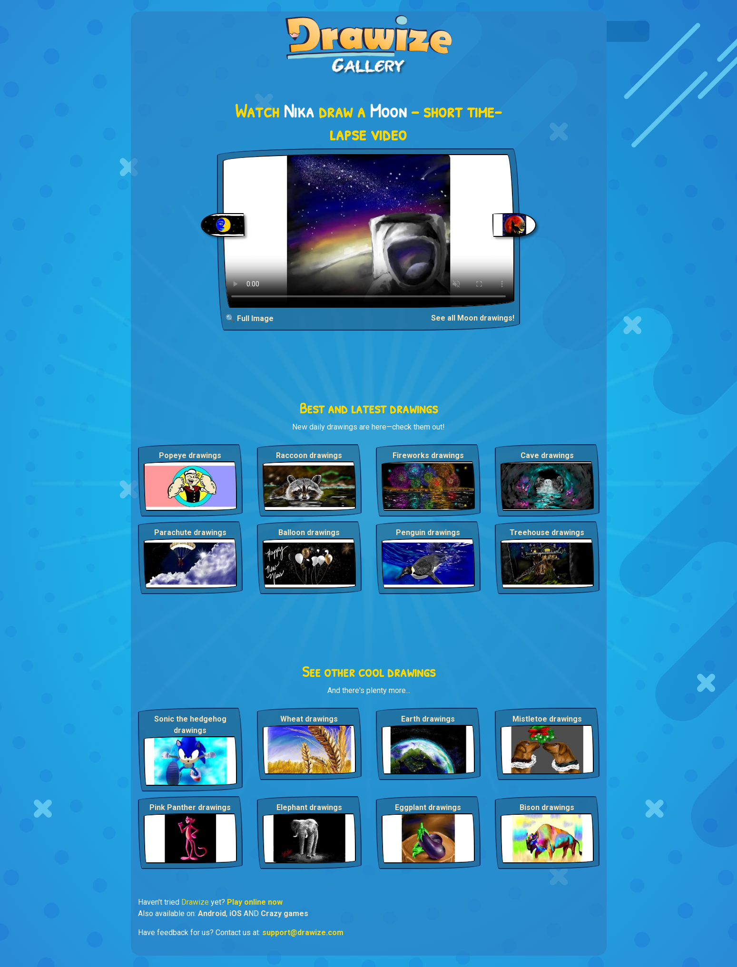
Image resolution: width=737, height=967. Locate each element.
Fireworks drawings (428, 455)
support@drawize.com (303, 932)
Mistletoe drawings (547, 718)
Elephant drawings (309, 807)
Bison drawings (547, 807)
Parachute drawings (190, 532)
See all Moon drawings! (472, 317)
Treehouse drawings (547, 532)
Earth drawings (428, 718)
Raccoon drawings (309, 455)
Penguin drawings (428, 532)
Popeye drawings (190, 455)
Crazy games (284, 913)
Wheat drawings (309, 718)
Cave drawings (547, 455)
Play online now (255, 902)
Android (212, 913)
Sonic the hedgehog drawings (190, 724)
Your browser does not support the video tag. (368, 231)
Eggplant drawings (428, 807)
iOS (235, 913)
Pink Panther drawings (190, 807)
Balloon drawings (309, 532)
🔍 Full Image (250, 318)
